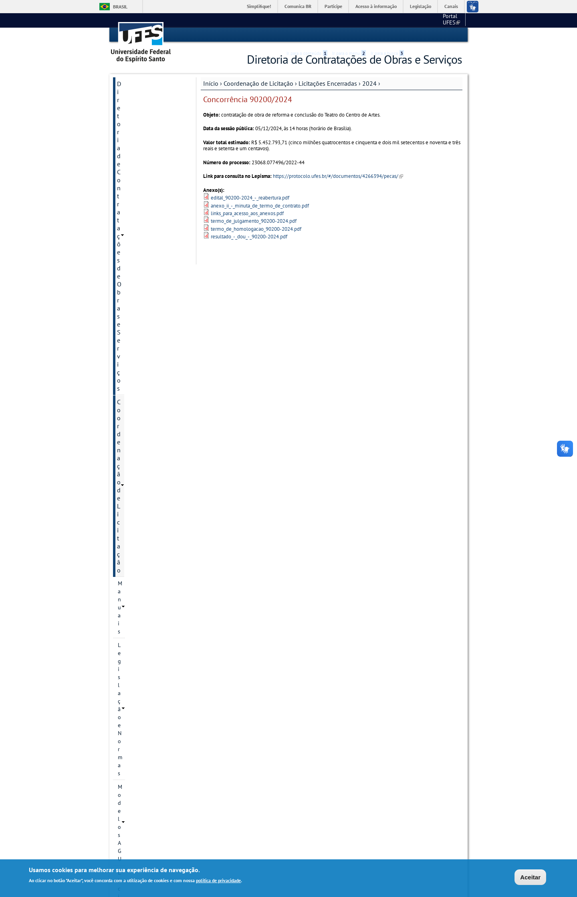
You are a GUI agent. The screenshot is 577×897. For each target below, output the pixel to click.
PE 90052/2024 (151, 283)
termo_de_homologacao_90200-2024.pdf (256, 228)
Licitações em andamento (149, 175)
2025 (131, 651)
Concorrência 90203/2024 (148, 561)
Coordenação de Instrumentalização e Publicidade (145, 701)
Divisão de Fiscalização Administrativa (148, 726)
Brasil (120, 7)
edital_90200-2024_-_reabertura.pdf (250, 197)
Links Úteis (132, 766)
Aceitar (530, 877)
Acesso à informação (376, 6)
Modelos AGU (134, 161)
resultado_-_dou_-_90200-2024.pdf (249, 236)
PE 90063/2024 (151, 457)
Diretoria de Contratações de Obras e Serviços (150, 91)
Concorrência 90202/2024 (148, 539)
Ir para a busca (387, 35)
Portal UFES (409, 20)
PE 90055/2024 (151, 332)
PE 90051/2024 (151, 269)
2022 (131, 229)
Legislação (420, 6)
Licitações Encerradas (328, 83)
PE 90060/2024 (151, 408)
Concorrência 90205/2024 (148, 604)
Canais (451, 6)
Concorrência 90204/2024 (148, 583)
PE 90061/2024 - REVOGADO (153, 425)
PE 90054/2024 (151, 318)
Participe (333, 6)
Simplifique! (259, 6)
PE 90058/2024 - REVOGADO (153, 377)
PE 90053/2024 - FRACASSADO (153, 300)
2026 (131, 665)
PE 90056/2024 (151, 345)
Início (210, 83)
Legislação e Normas (142, 147)
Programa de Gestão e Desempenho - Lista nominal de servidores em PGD (147, 805)
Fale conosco (447, 20)
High (423, 35)
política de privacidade (218, 881)
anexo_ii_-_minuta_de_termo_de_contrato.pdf (260, 205)
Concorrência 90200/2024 (148, 496)
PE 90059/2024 (151, 394)
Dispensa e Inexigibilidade (150, 679)
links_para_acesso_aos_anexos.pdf (247, 213)
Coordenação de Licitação (258, 83)
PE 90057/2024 (151, 359)
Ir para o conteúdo (306, 35)
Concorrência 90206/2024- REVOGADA (148, 630)
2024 (369, 83)
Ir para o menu (349, 35)
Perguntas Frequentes (146, 779)
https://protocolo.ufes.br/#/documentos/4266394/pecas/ (338, 176)
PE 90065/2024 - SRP (153, 474)
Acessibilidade (414, 35)
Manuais (128, 134)
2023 (131, 242)
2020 (131, 202)
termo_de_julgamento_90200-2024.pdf (254, 221)
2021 (131, 215)
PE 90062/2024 (151, 443)
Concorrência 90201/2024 (148, 518)
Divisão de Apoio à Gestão (142, 748)
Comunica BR (297, 6)
